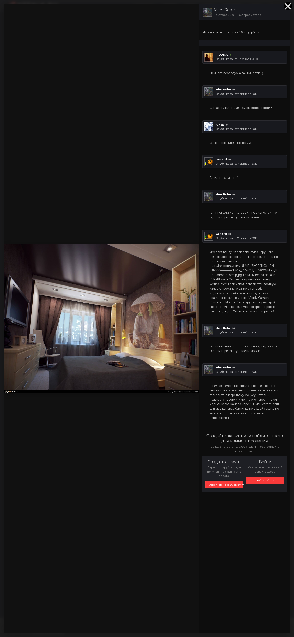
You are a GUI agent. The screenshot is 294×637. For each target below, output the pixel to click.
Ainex (220, 124)
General (221, 159)
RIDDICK (222, 54)
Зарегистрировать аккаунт (226, 484)
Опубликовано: (237, 59)
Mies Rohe (224, 9)
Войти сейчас (265, 480)
